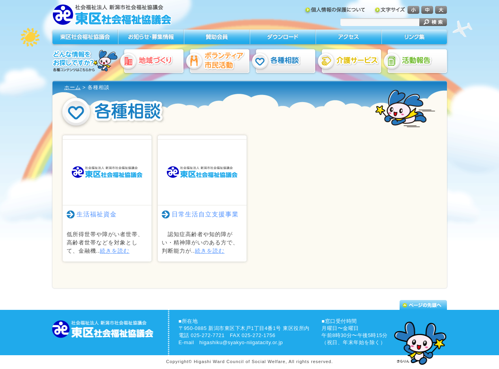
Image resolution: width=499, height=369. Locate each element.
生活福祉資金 (97, 214)
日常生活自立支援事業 (205, 214)
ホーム (72, 87)
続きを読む (114, 251)
